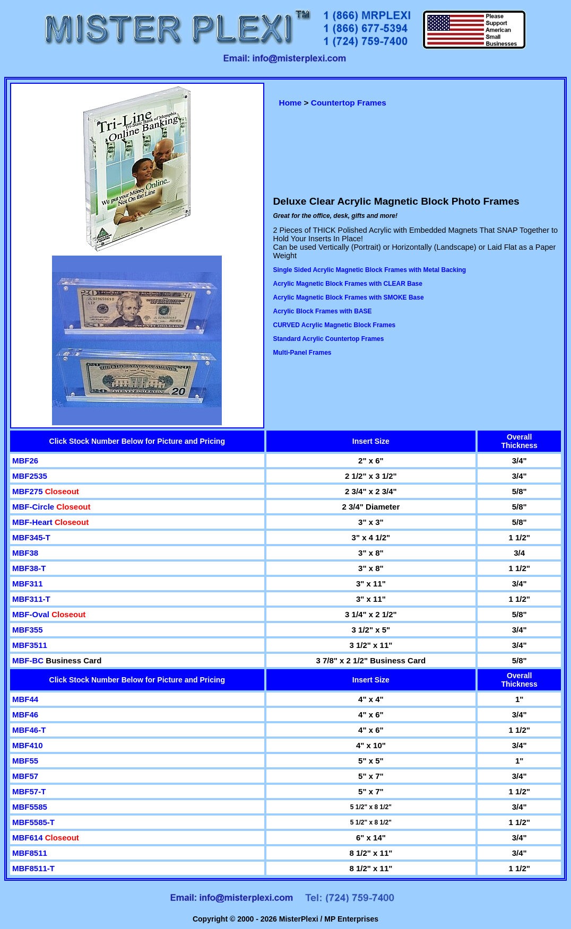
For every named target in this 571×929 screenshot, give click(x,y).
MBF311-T (31, 598)
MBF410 (27, 745)
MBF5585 (29, 806)
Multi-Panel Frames (302, 352)
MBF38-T (29, 568)
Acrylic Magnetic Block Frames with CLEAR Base (347, 283)
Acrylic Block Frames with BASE (322, 311)
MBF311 (27, 583)
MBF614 (28, 837)
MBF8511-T (33, 868)
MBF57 (25, 776)
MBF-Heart (33, 522)
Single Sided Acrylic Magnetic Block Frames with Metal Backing (369, 270)
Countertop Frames (348, 102)
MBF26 (25, 460)
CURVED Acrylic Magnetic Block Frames (334, 325)
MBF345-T (31, 537)
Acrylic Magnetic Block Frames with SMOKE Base (348, 297)
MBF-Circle (34, 506)
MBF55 (25, 760)
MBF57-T (29, 791)
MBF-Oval (31, 614)
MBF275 (28, 491)
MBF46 (25, 714)
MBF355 (27, 629)
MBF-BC (29, 660)
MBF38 (25, 552)
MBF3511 (29, 645)
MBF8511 (29, 852)
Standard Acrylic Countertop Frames (328, 339)
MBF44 (25, 699)
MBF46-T (29, 729)
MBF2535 (29, 475)
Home (290, 102)
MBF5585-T (33, 822)
